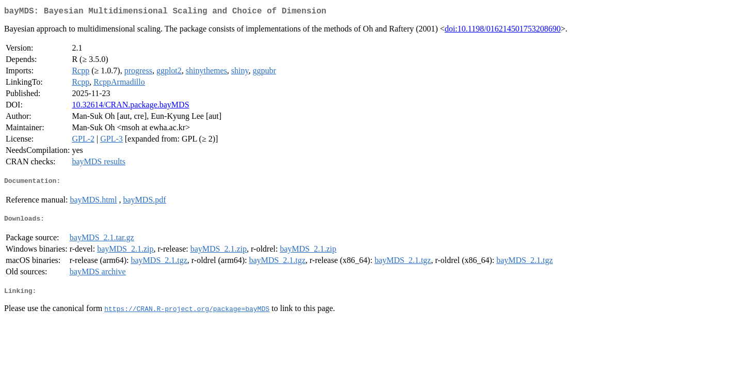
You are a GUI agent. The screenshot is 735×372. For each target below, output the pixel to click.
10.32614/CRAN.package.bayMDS (130, 106)
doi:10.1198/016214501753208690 (502, 30)
